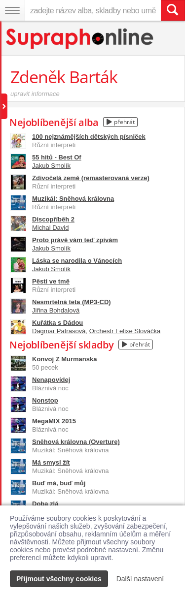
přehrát (121, 122)
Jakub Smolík (51, 165)
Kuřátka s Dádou (57, 322)
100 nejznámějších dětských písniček (89, 136)
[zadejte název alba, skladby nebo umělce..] (93, 10)
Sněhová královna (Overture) (76, 441)
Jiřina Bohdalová (55, 310)
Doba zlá (45, 503)
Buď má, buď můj (58, 483)
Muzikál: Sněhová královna (73, 198)
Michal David (50, 227)
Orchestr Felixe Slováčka (125, 331)
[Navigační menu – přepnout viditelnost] (12, 10)
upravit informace (35, 93)
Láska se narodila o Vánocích (77, 260)
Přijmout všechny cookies (59, 579)
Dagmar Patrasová (58, 331)
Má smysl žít (51, 462)
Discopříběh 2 (53, 219)
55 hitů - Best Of (56, 157)
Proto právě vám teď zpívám (75, 240)
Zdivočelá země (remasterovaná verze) (90, 178)
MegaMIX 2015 (54, 421)
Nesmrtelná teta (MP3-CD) (71, 302)
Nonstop (45, 400)
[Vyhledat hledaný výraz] (172, 10)
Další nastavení (140, 579)
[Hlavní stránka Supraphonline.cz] (80, 39)
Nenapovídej (51, 379)
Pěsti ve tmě (51, 281)
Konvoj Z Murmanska (64, 359)
